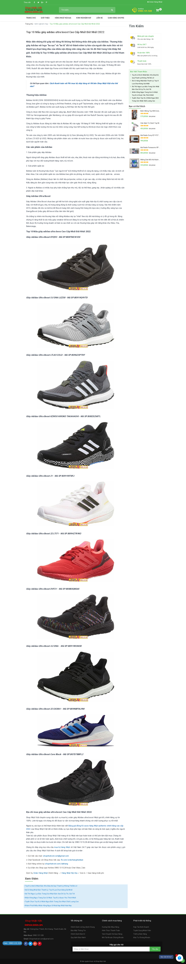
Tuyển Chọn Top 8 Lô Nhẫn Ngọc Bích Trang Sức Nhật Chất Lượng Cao (51, 902)
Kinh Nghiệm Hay (83, 18)
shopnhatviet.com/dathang (56, 864)
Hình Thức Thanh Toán (111, 930)
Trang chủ (31, 18)
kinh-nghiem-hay (41, 24)
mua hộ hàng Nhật (62, 847)
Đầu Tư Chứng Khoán (141, 937)
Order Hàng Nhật (154, 2)
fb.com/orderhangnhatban (72, 860)
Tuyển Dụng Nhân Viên (142, 930)
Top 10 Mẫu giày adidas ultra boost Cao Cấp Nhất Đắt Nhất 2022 (65, 32)
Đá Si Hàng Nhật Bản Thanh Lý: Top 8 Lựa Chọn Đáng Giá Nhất (48, 890)
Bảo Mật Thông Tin (78, 930)
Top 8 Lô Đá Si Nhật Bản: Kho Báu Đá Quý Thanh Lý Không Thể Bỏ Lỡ (50, 886)
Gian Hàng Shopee (116, 18)
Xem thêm (31, 878)
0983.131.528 (145, 11)
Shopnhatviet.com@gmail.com (41, 939)
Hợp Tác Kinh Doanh (141, 927)
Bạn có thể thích (137, 106)
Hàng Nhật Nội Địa (63, 18)
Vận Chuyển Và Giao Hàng (112, 934)
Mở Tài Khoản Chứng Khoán (113, 937)
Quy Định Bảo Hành (78, 937)
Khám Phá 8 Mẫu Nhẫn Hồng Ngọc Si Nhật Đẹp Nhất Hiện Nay (48, 905)
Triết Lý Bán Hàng (140, 934)
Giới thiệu (45, 18)
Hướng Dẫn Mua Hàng (110, 927)
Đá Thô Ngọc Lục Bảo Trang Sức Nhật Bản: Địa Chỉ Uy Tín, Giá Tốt (49, 894)
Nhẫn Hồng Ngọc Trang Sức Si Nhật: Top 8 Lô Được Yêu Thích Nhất (50, 898)
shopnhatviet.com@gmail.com (56, 856)
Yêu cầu (155, 949)
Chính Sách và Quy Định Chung (83, 927)
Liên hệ (99, 18)
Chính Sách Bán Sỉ (78, 934)
